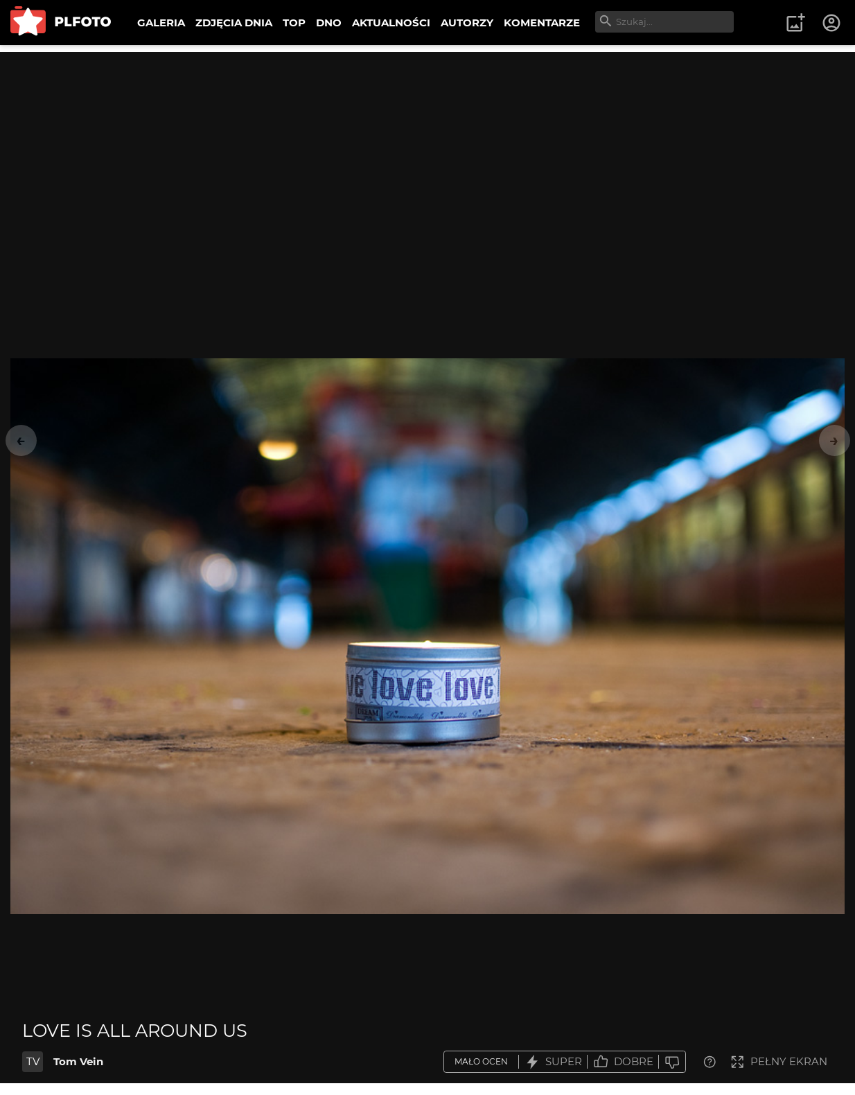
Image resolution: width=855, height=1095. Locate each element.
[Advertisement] (427, 149)
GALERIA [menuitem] (161, 22)
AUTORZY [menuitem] (467, 22)
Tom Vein (78, 1061)
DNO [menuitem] (329, 22)
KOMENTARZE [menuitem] (542, 22)
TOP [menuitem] (294, 22)
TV (32, 1061)
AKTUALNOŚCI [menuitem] (391, 22)
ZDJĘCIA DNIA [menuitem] (233, 22)
